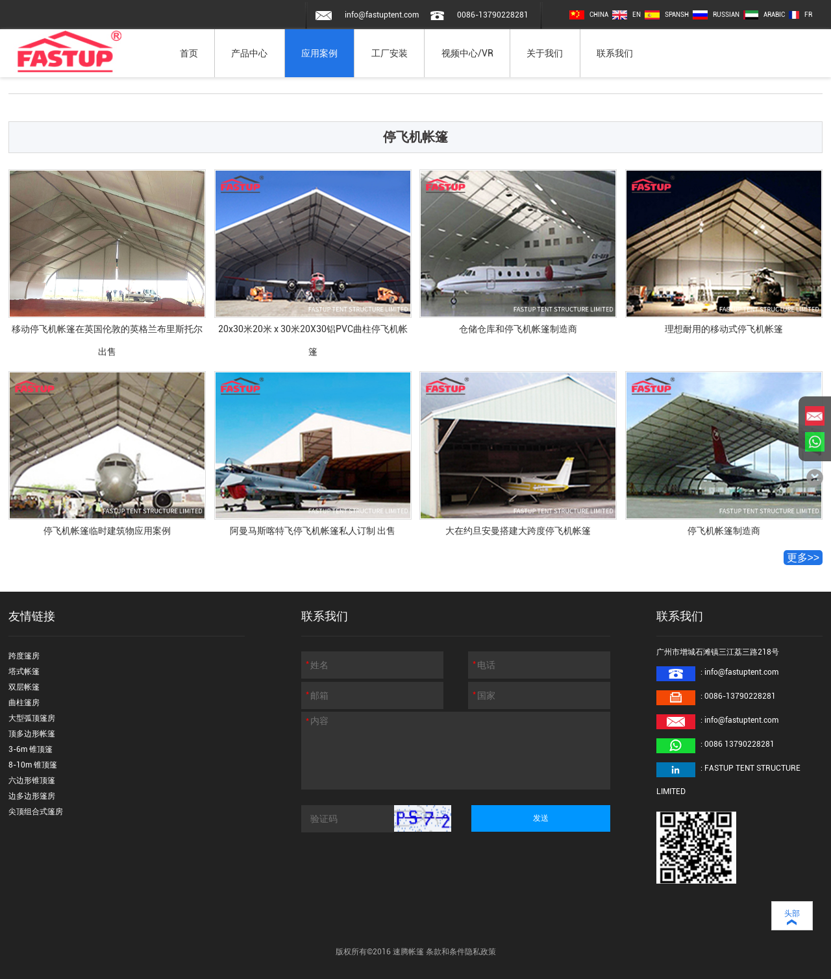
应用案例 (319, 53)
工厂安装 (389, 53)
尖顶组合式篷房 (35, 811)
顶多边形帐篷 (31, 733)
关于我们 (545, 53)
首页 (189, 53)
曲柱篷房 (24, 702)
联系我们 (615, 53)
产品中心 (249, 53)
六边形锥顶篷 (31, 780)
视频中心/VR (467, 53)
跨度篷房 (24, 655)
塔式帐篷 (24, 671)
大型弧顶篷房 (31, 718)
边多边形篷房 (31, 796)
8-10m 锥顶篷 (32, 764)
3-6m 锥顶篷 (30, 749)
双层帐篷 (24, 687)
